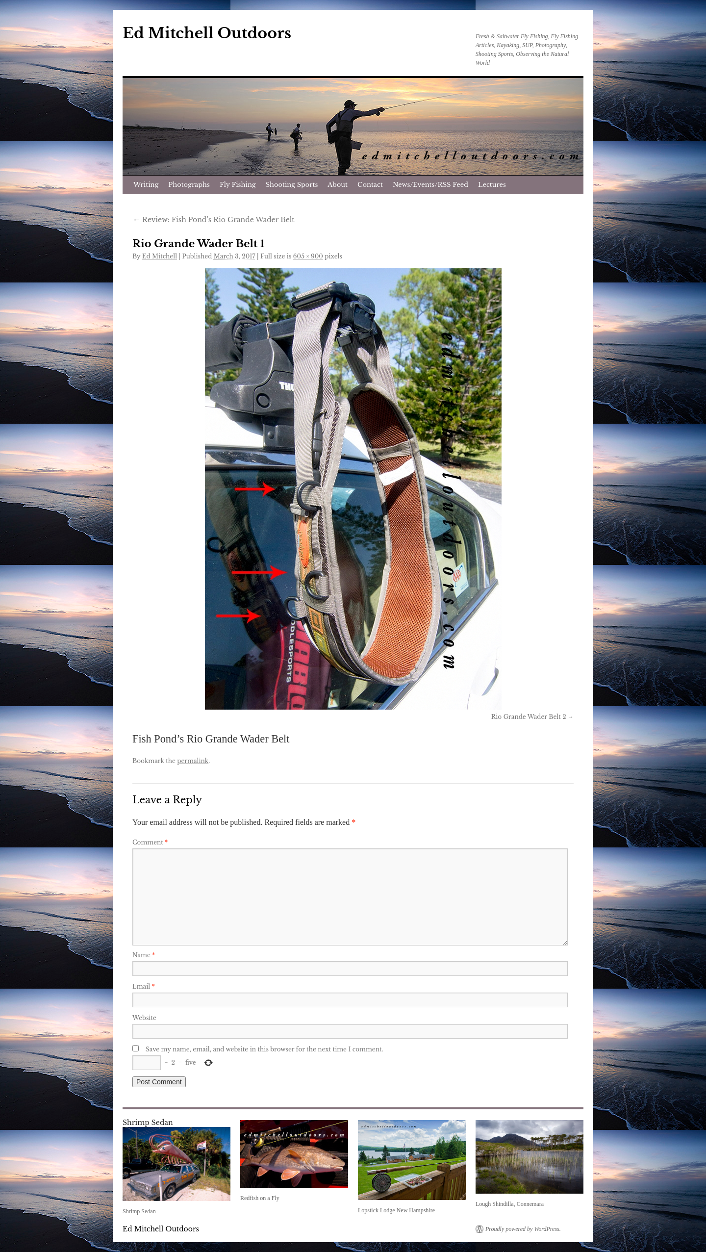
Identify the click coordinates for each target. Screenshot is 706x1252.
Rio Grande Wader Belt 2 (528, 716)
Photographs (189, 184)
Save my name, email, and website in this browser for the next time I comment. (264, 1049)
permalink (192, 761)
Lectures (492, 184)
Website (144, 1018)
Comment (150, 842)
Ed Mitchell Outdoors (207, 33)
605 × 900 (308, 256)
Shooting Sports (292, 184)
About (338, 184)
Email (143, 986)
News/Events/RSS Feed (430, 184)
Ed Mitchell (159, 256)
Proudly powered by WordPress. (523, 1229)
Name (143, 955)
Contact (370, 184)
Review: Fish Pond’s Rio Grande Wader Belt (213, 219)
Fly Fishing (238, 184)
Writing (145, 184)
